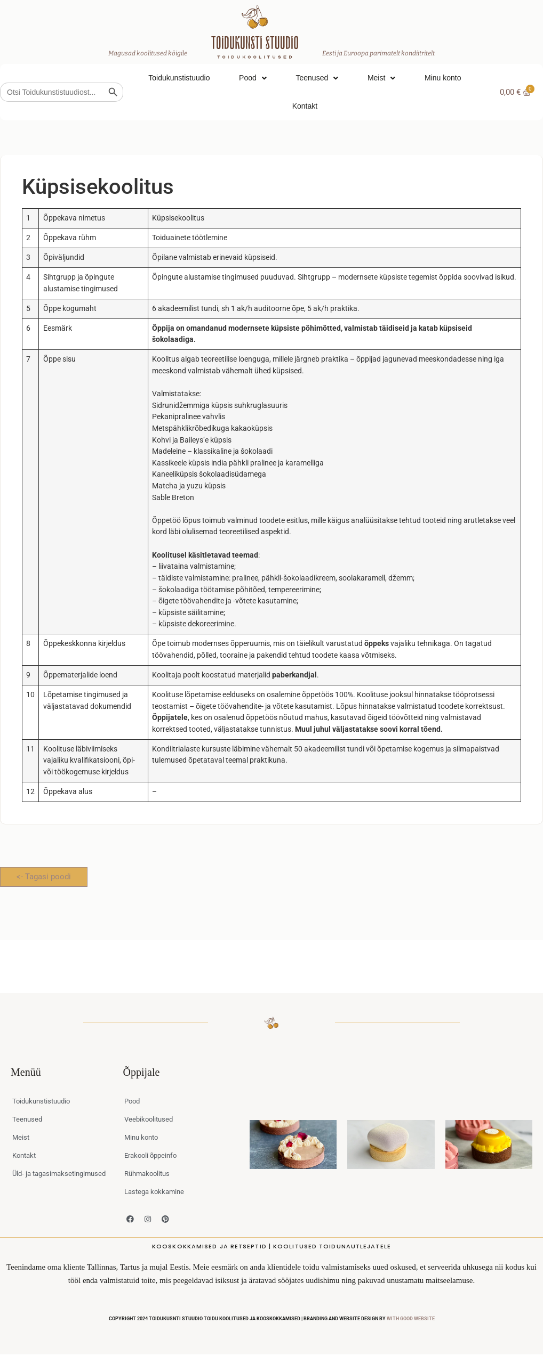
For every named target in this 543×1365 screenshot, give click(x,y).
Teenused (317, 78)
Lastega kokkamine (154, 1192)
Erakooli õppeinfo (150, 1155)
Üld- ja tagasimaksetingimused (59, 1174)
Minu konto (443, 77)
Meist (381, 78)
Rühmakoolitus (147, 1174)
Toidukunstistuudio (179, 77)
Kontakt (304, 106)
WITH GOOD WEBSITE (411, 1318)
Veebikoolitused (148, 1119)
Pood (253, 78)
